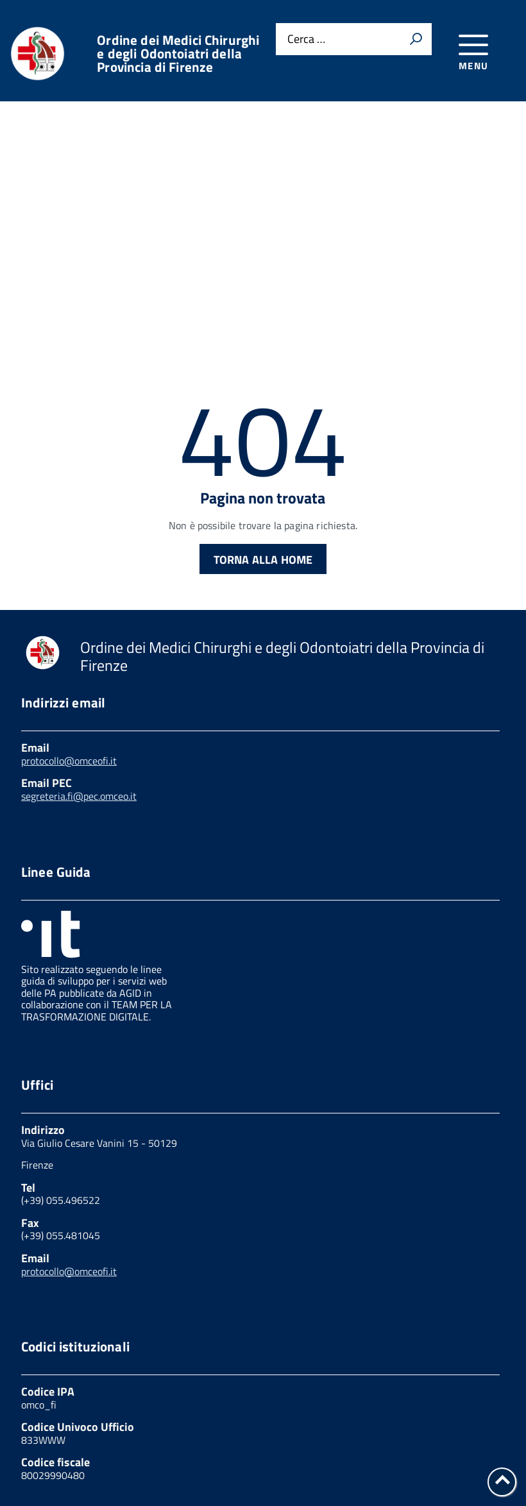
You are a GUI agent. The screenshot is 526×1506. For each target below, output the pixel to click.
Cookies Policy (150, 1437)
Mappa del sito (58, 1464)
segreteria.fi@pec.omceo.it (79, 694)
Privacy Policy (56, 1437)
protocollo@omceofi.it (69, 659)
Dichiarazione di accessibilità (374, 1450)
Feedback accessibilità (77, 1450)
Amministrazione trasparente (352, 1437)
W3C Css (256, 1450)
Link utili (232, 1437)
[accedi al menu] (474, 50)
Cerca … (306, 39)
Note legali (184, 1450)
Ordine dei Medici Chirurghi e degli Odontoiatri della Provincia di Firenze (178, 53)
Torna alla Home (263, 458)
